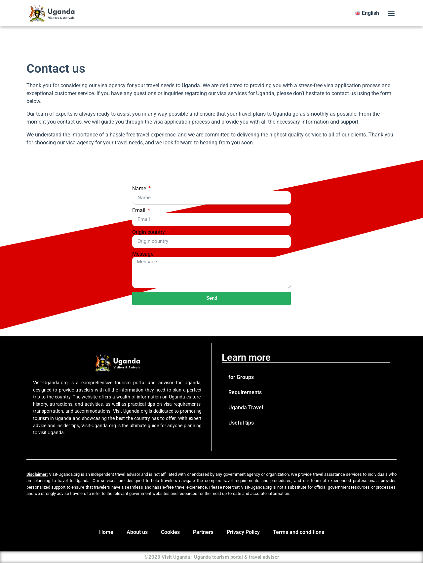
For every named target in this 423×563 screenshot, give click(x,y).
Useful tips (241, 423)
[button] (391, 13)
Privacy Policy (243, 532)
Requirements (245, 392)
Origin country (149, 232)
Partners (203, 532)
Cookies (170, 532)
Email (139, 210)
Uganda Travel (245, 407)
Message (143, 254)
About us (137, 532)
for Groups (241, 377)
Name (139, 188)
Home (106, 532)
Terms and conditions (298, 532)
